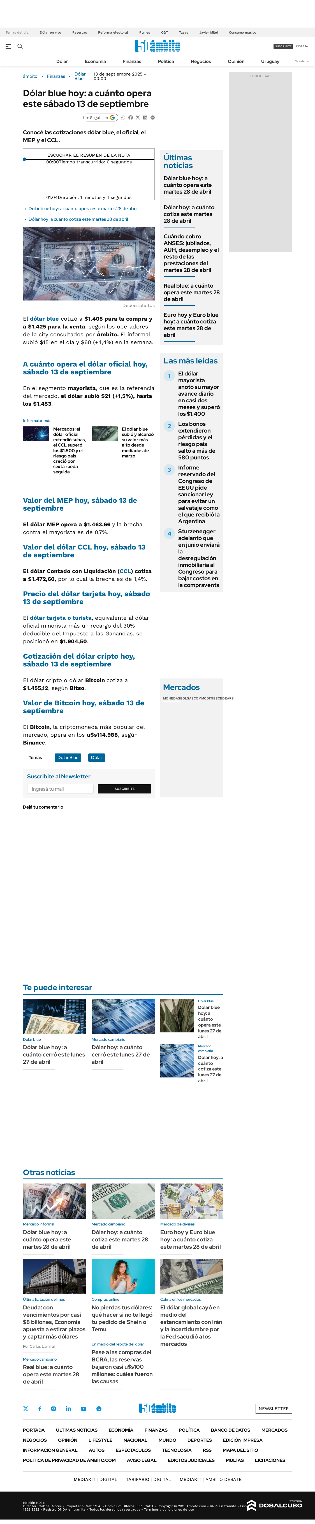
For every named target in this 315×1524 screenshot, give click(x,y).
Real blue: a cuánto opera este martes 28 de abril (192, 292)
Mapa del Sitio (240, 1450)
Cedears (226, 698)
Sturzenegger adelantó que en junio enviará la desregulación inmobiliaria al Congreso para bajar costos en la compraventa (199, 558)
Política (166, 61)
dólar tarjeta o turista (61, 617)
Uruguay (270, 61)
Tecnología (177, 1450)
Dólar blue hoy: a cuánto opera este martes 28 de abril (83, 209)
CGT (164, 32)
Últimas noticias (77, 1430)
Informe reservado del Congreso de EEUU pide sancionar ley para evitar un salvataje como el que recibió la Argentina (199, 494)
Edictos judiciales (191, 1460)
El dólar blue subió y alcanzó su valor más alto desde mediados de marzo (138, 442)
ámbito (30, 76)
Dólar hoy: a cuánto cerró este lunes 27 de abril (121, 1054)
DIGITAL (95, 1479)
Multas (235, 1460)
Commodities (206, 698)
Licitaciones (270, 1460)
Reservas (79, 32)
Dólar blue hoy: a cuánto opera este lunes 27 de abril (209, 1021)
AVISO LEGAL (142, 1460)
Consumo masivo (242, 32)
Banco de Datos (230, 1430)
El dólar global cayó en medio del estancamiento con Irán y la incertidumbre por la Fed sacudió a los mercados (191, 1325)
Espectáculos (133, 1450)
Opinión (236, 61)
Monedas (171, 698)
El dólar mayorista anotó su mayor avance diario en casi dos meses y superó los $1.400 (199, 393)
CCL (125, 571)
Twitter (26, 1408)
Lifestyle (100, 1440)
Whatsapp (98, 1408)
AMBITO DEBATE (211, 1479)
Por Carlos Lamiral (39, 1346)
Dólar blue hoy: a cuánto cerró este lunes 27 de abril (54, 1054)
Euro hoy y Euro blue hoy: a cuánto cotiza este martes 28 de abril (191, 325)
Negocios (201, 61)
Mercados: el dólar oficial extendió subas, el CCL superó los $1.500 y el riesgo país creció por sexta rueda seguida (69, 450)
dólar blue (44, 318)
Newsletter (302, 61)
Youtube (83, 1409)
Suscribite (125, 789)
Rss (207, 1450)
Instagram (53, 1408)
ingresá (302, 46)
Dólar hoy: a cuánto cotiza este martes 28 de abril (78, 219)
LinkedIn (68, 1408)
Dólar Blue (80, 76)
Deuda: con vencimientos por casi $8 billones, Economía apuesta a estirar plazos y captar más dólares (54, 1322)
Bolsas (187, 698)
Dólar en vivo (50, 32)
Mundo (167, 1440)
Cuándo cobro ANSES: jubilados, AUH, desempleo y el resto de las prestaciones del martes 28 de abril (191, 253)
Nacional (135, 1440)
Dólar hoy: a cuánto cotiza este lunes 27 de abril (210, 1069)
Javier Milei (208, 32)
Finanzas (132, 61)
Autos (97, 1450)
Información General (50, 1450)
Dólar (62, 61)
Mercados (274, 1430)
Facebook (39, 1408)
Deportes (199, 1440)
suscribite (283, 46)
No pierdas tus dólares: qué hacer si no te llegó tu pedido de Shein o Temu (122, 1318)
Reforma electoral (113, 32)
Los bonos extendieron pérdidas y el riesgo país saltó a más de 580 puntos (197, 440)
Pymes (144, 32)
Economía (95, 61)
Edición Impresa (243, 1440)
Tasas (183, 32)
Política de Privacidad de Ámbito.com (69, 1460)
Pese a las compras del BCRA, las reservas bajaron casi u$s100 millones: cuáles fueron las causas (122, 1367)
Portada (34, 1430)
